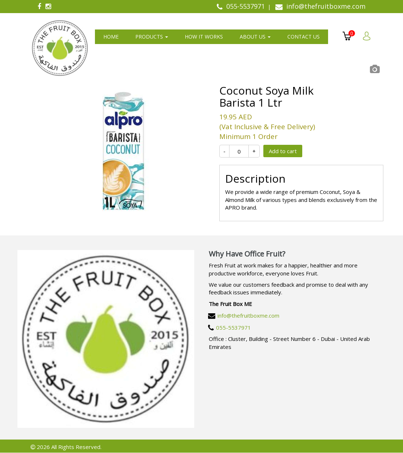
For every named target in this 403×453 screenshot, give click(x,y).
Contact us (303, 36)
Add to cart (283, 151)
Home (111, 36)
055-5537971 (233, 327)
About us (255, 36)
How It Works (204, 36)
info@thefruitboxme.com (248, 315)
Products (151, 36)
